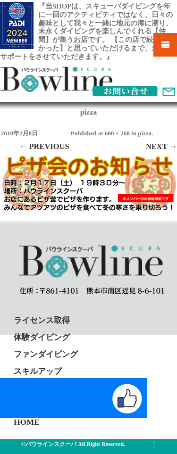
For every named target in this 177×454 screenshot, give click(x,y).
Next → (161, 146)
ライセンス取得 (42, 320)
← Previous (44, 146)
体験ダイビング (42, 337)
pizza (145, 133)
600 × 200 (117, 133)
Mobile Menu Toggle (165, 45)
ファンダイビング (46, 354)
